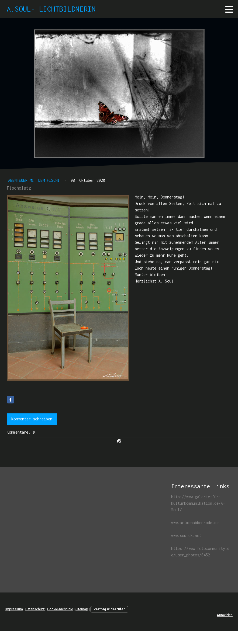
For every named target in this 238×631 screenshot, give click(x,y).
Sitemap (81, 609)
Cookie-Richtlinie (60, 609)
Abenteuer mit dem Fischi (35, 180)
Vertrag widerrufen (109, 609)
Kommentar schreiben (31, 419)
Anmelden (225, 615)
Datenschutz (35, 609)
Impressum (14, 609)
